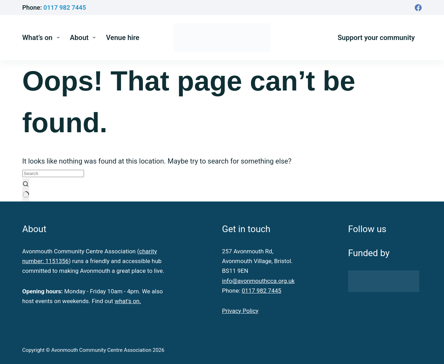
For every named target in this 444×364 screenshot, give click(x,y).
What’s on (42, 37)
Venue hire (122, 37)
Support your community (376, 37)
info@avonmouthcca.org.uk (258, 280)
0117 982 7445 (65, 7)
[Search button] (25, 190)
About (84, 37)
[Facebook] (418, 7)
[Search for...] (53, 173)
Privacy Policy (240, 310)
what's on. (128, 301)
